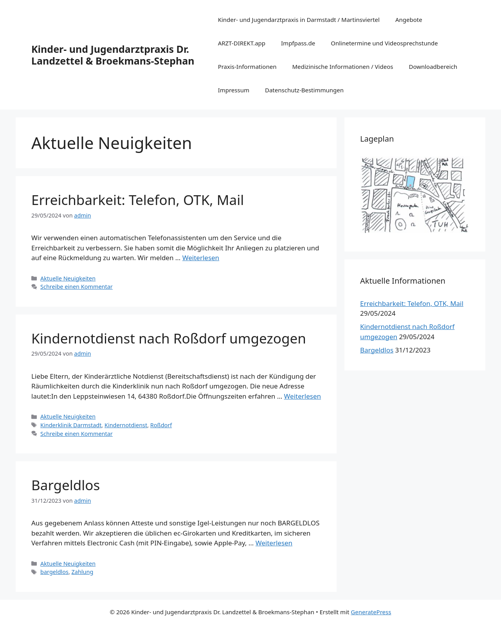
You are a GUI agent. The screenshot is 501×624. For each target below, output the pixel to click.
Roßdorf (161, 425)
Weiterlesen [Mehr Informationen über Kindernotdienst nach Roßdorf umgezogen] (302, 396)
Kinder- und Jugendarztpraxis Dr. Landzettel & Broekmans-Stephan (112, 54)
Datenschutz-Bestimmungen (304, 90)
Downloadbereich (433, 66)
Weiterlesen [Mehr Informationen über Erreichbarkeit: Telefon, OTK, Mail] (200, 257)
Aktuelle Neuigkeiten (68, 278)
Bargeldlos (65, 485)
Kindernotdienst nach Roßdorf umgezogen (168, 338)
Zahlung (83, 571)
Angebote (408, 19)
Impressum (233, 90)
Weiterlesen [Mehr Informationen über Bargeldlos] (274, 542)
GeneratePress (371, 612)
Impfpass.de (298, 43)
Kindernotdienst (126, 425)
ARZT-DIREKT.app (241, 43)
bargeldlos (54, 571)
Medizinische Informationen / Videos (342, 66)
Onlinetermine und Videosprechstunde (384, 43)
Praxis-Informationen (247, 66)
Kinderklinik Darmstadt (70, 425)
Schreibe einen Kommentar (76, 286)
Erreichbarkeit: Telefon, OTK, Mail (137, 200)
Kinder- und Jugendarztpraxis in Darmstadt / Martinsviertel (299, 19)
